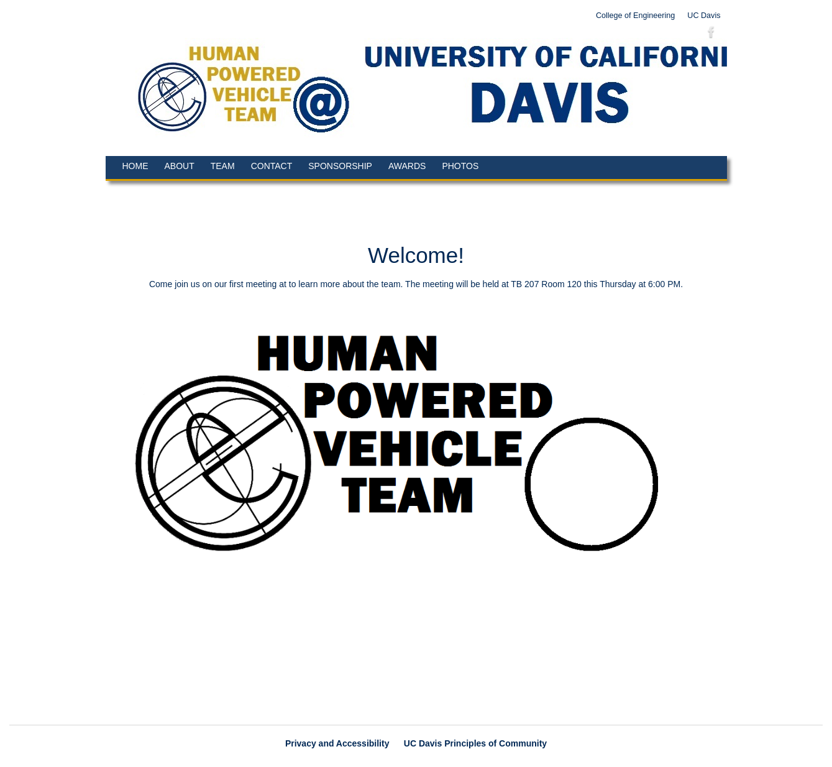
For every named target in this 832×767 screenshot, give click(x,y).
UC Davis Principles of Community (475, 743)
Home (135, 166)
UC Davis (703, 15)
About (179, 166)
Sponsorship (340, 166)
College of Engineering (635, 15)
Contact (272, 166)
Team (223, 166)
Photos (460, 166)
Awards (407, 166)
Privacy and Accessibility (337, 743)
